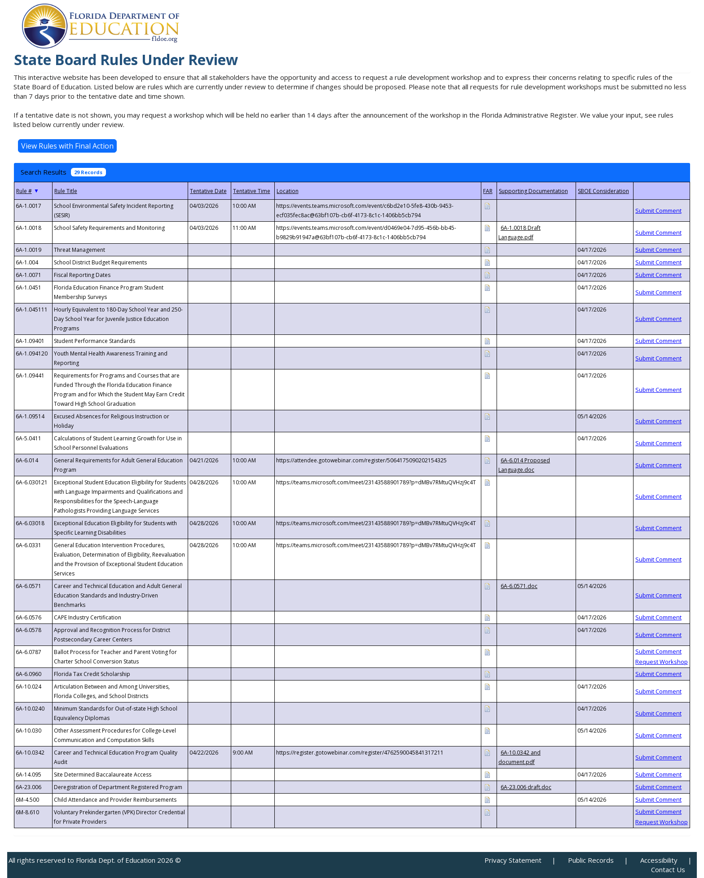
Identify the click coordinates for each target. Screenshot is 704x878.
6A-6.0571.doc (519, 586)
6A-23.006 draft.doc (526, 787)
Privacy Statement (512, 860)
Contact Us (668, 869)
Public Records (591, 860)
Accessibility (659, 860)
